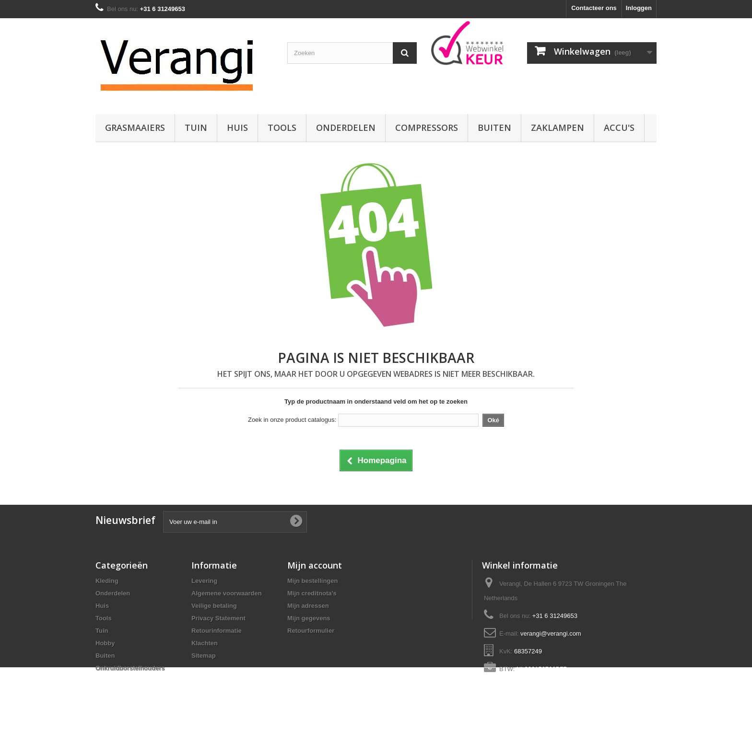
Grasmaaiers (135, 127)
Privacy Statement (218, 618)
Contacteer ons (594, 8)
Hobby (105, 643)
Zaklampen (557, 127)
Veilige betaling (214, 605)
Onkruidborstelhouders (129, 668)
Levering (204, 580)
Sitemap (203, 655)
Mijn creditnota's (312, 593)
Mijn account (314, 565)
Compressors (426, 127)
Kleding (106, 580)
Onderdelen (346, 127)
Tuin (196, 127)
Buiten (494, 127)
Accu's (619, 127)
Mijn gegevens (308, 618)
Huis (237, 127)
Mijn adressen (308, 605)
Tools (282, 127)
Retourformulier (310, 630)
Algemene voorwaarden (226, 593)
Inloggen (639, 8)
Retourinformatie (216, 630)
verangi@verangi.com (550, 633)
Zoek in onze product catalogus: (292, 419)
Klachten (204, 643)
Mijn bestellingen (312, 580)
